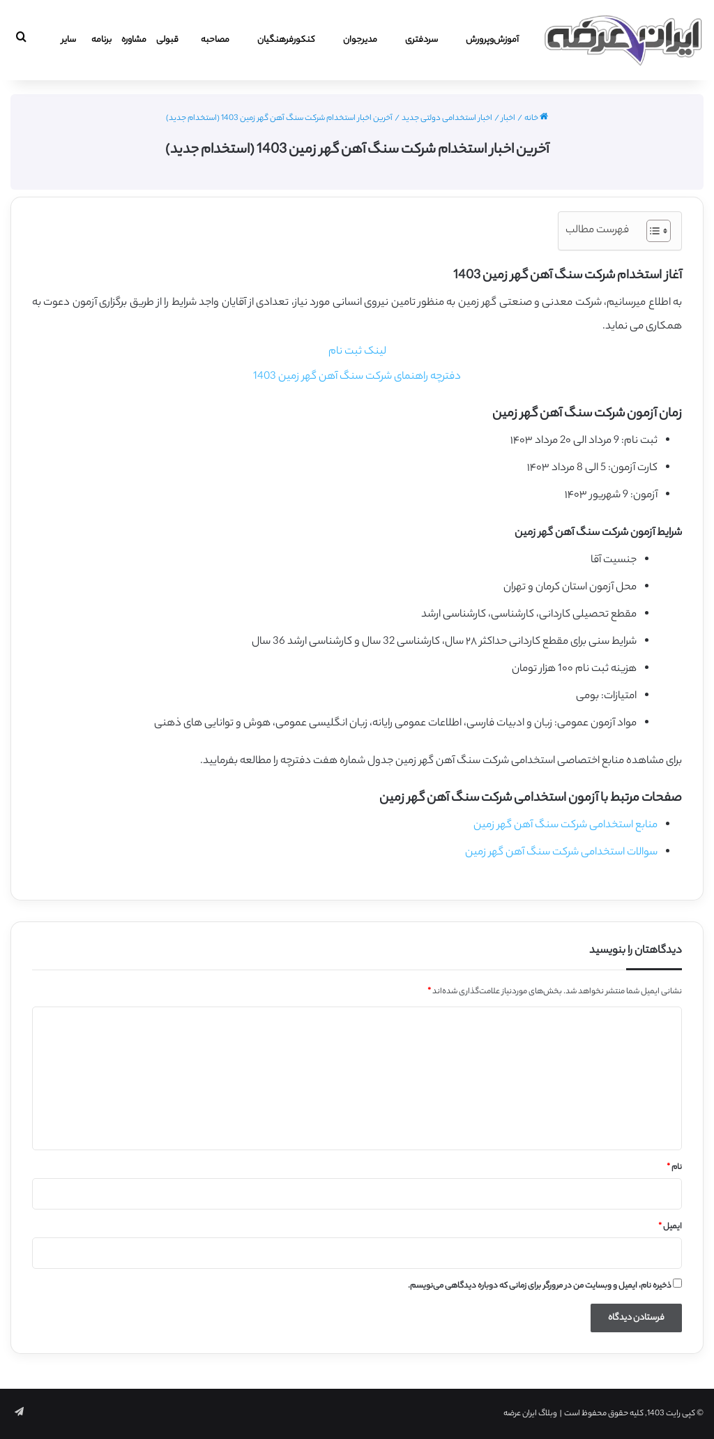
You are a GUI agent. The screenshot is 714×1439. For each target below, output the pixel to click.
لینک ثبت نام (357, 352)
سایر (68, 40)
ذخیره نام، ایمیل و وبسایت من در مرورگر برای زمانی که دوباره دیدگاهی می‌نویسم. (539, 1286)
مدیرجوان (360, 40)
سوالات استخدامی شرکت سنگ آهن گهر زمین (561, 852)
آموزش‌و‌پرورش (492, 40)
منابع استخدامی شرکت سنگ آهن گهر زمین (565, 825)
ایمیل (670, 1227)
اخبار (508, 119)
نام (674, 1168)
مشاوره (133, 40)
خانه (536, 119)
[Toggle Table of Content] (651, 231)
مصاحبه (215, 40)
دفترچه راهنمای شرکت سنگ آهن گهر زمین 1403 (357, 377)
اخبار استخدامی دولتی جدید (447, 119)
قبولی (167, 40)
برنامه (101, 40)
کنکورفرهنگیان (286, 40)
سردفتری (421, 40)
